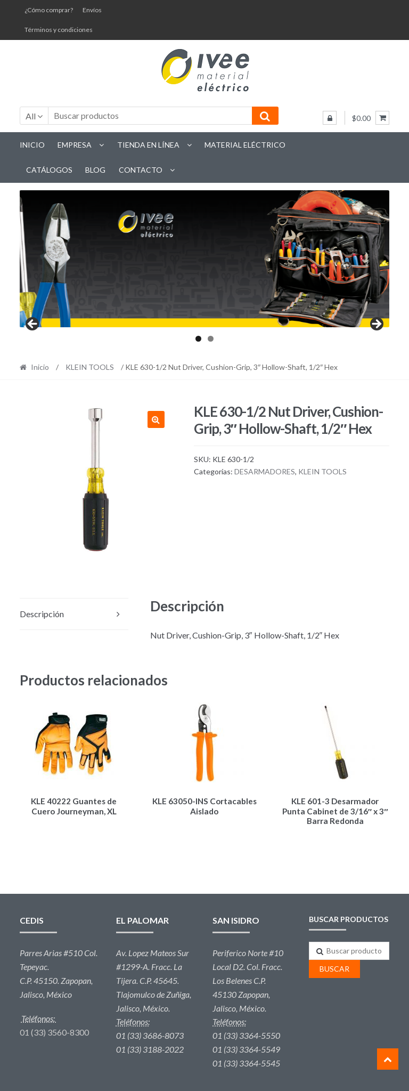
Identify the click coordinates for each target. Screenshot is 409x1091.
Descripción (42, 614)
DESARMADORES (264, 471)
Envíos (92, 10)
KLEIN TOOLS (90, 366)
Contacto (140, 169)
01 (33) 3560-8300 (54, 1030)
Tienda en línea (148, 144)
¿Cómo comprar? (48, 10)
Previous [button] (33, 325)
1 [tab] (198, 339)
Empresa (75, 144)
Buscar (334, 967)
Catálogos (49, 169)
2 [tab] (211, 339)
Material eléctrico (244, 144)
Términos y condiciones (58, 30)
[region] (205, 258)
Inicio (32, 144)
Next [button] (376, 325)
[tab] (74, 614)
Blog (95, 169)
